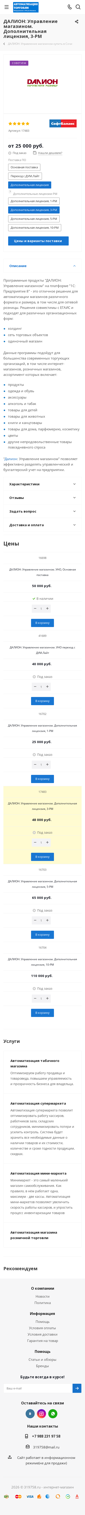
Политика (42, 1302)
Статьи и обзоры (42, 1359)
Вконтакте (30, 1413)
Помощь (43, 1321)
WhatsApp (52, 1413)
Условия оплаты (42, 1328)
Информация (42, 1313)
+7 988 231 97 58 (46, 1436)
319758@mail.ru (46, 1447)
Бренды (42, 1366)
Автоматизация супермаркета (38, 1103)
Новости (43, 1296)
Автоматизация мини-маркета (38, 1173)
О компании (42, 1288)
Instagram (41, 1413)
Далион (11, 458)
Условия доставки (43, 1334)
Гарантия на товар (42, 1340)
